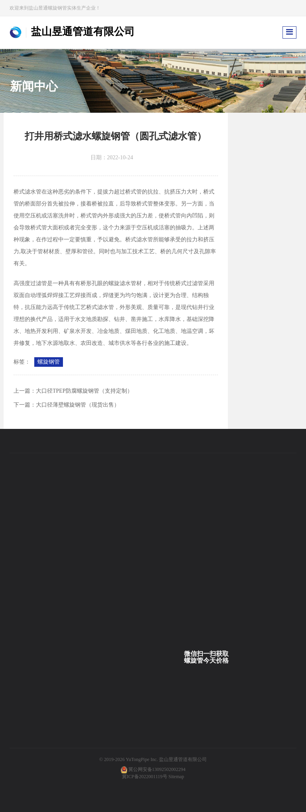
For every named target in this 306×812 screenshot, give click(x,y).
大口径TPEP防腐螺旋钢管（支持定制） (84, 391)
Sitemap (176, 776)
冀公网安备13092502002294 (157, 769)
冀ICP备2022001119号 (144, 776)
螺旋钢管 (48, 362)
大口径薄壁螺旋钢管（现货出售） (78, 405)
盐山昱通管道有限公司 (183, 759)
